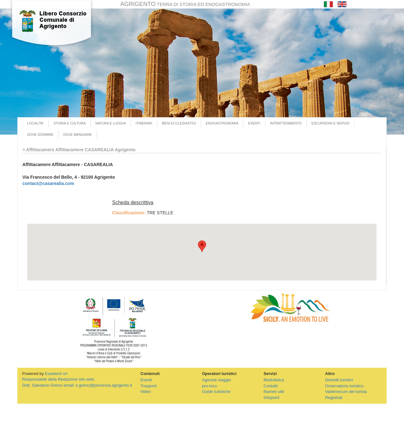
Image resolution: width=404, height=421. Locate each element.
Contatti (271, 386)
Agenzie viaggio (216, 380)
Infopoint (271, 397)
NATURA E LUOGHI (110, 123)
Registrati (333, 397)
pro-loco (209, 386)
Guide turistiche (216, 391)
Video (145, 391)
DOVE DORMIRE (40, 134)
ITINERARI (144, 123)
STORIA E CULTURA (70, 123)
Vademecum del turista (346, 391)
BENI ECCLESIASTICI (179, 123)
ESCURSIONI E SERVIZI (331, 123)
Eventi (146, 380)
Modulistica (274, 380)
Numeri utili (274, 391)
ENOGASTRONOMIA (222, 123)
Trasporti (148, 386)
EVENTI (254, 123)
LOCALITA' (35, 123)
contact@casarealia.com (48, 183)
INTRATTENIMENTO (286, 123)
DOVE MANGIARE (77, 134)
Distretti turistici (339, 380)
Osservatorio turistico (344, 386)
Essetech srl (56, 373)
